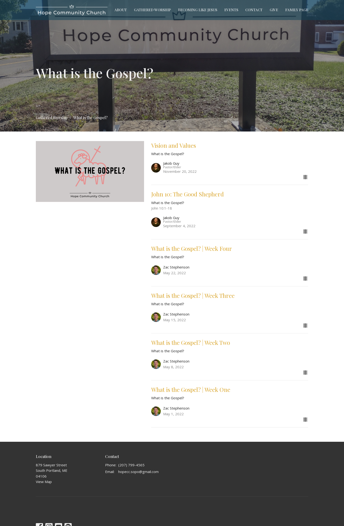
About (120, 9)
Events (231, 9)
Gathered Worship (152, 9)
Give (274, 9)
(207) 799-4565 (131, 465)
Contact (254, 9)
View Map (44, 481)
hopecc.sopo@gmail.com (138, 471)
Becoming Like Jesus (197, 9)
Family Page (296, 9)
